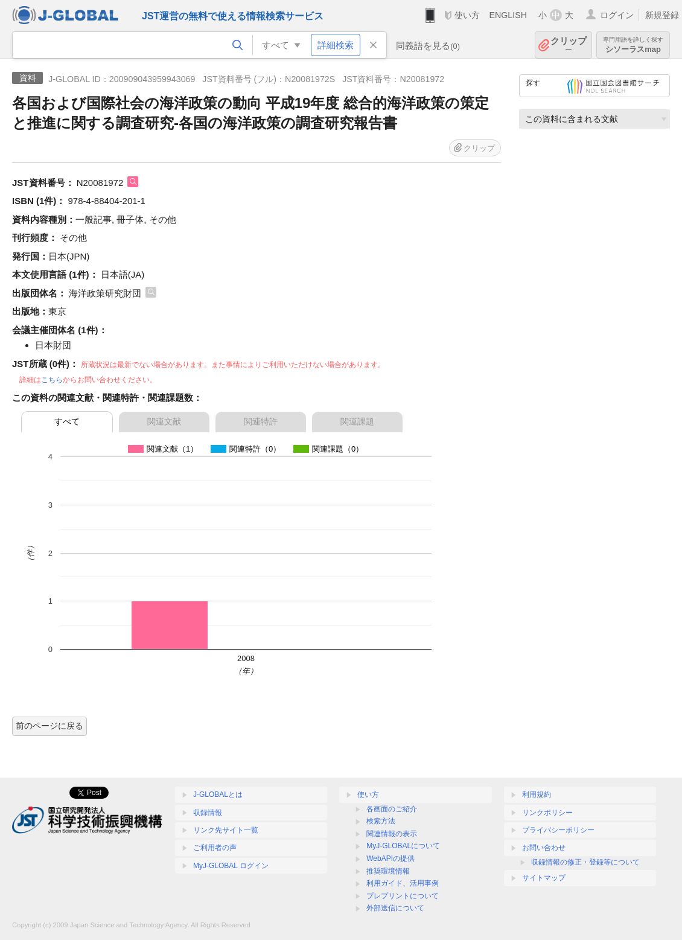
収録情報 (207, 812)
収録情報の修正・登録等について (585, 862)
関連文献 (164, 421)
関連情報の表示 (391, 834)
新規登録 (662, 15)
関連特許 (261, 421)
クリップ (568, 45)
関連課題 (357, 421)
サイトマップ (544, 878)
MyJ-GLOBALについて (403, 846)
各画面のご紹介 (391, 809)
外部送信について (395, 908)
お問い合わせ (544, 847)
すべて (67, 421)
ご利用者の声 (215, 847)
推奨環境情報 (388, 871)
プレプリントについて (402, 896)
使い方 (467, 15)
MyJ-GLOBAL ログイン (231, 866)
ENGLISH (508, 15)
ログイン (617, 15)
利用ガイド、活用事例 (402, 883)
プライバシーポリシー (558, 830)
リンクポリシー (547, 812)
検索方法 (380, 821)
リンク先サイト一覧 (225, 830)
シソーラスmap (633, 45)
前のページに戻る (49, 726)
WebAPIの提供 (390, 858)
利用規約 (536, 794)
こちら (52, 380)
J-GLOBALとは (218, 794)
